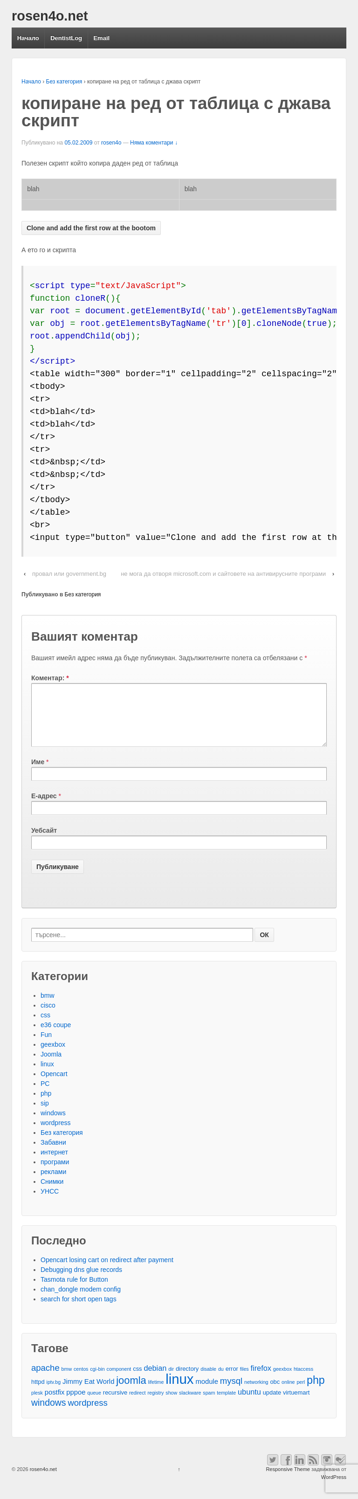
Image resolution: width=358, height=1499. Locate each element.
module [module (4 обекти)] (206, 1392)
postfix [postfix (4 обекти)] (55, 1403)
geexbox (53, 1055)
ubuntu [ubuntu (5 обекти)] (249, 1403)
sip (45, 1114)
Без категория (64, 81)
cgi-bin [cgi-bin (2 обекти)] (97, 1380)
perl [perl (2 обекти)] (300, 1393)
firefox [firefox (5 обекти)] (261, 1379)
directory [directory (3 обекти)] (187, 1379)
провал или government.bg (69, 573)
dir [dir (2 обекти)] (171, 1380)
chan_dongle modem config (81, 1300)
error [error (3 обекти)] (232, 1379)
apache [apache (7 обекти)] (45, 1379)
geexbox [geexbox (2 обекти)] (282, 1380)
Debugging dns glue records (81, 1281)
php (46, 1104)
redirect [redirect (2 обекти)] (137, 1404)
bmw (48, 1006)
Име (37, 773)
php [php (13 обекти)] (316, 1391)
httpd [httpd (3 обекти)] (38, 1392)
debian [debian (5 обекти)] (155, 1379)
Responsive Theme (288, 1480)
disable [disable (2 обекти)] (208, 1380)
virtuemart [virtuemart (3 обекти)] (296, 1403)
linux (47, 1075)
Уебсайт (44, 841)
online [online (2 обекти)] (288, 1393)
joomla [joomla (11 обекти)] (131, 1391)
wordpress (56, 1134)
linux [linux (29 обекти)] (179, 1390)
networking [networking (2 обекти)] (256, 1393)
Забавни (53, 1153)
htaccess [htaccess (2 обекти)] (303, 1380)
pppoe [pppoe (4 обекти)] (75, 1403)
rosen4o (111, 142)
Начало (28, 38)
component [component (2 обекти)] (119, 1380)
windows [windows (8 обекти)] (48, 1414)
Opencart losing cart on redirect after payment (107, 1271)
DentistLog (66, 38)
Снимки (52, 1192)
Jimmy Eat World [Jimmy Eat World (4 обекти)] (88, 1392)
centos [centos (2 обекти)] (81, 1380)
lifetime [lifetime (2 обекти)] (156, 1393)
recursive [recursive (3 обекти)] (115, 1403)
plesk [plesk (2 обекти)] (37, 1404)
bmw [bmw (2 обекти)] (67, 1380)
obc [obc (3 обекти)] (275, 1392)
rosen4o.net (50, 15)
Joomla (51, 1065)
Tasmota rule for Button (74, 1290)
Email (101, 38)
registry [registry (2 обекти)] (155, 1404)
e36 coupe (56, 1036)
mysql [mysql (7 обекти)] (231, 1392)
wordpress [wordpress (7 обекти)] (87, 1414)
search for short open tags (79, 1310)
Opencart (54, 1085)
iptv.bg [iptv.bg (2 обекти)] (54, 1393)
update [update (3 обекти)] (272, 1403)
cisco (48, 1016)
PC (45, 1094)
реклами (53, 1183)
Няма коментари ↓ (154, 142)
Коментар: (50, 678)
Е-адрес (44, 807)
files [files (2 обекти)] (244, 1380)
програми (55, 1173)
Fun (46, 1046)
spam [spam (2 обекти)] (209, 1404)
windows (53, 1124)
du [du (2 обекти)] (221, 1380)
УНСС (50, 1202)
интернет (54, 1163)
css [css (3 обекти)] (137, 1379)
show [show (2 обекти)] (171, 1404)
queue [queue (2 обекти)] (94, 1404)
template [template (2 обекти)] (226, 1404)
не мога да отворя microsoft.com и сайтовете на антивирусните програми (223, 573)
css (45, 1026)
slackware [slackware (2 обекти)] (190, 1404)
